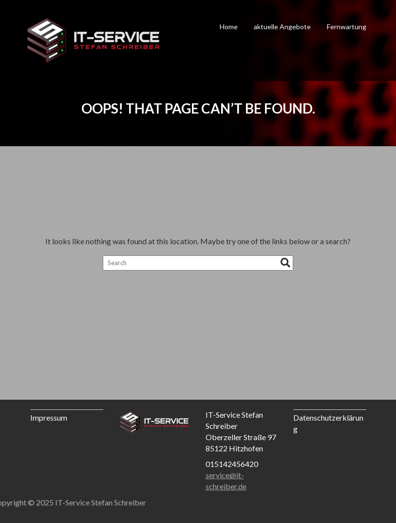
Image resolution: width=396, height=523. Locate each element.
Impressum (48, 417)
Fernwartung (346, 26)
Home (229, 26)
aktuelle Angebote (282, 26)
